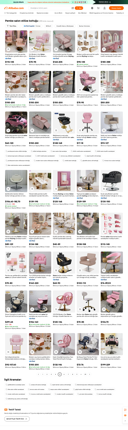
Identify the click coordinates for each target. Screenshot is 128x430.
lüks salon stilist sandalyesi (15, 389)
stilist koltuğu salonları (39, 151)
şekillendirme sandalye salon (15, 385)
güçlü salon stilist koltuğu (82, 389)
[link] (125, 410)
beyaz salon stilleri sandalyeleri (58, 389)
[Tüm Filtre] (11, 26)
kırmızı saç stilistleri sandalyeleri (70, 156)
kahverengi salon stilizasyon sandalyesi (18, 156)
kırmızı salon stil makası (36, 389)
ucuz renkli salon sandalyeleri (104, 389)
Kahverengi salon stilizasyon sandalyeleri (88, 385)
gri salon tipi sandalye (84, 394)
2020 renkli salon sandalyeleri (81, 151)
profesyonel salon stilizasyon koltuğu (18, 160)
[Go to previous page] (38, 374)
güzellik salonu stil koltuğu (89, 160)
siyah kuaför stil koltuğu (93, 156)
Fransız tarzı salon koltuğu (111, 160)
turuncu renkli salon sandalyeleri (40, 394)
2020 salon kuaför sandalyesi (105, 151)
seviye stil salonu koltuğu (37, 385)
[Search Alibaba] (50, 8)
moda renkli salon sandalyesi (15, 394)
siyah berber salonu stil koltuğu (60, 385)
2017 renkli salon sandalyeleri (45, 156)
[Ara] (79, 8)
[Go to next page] (90, 374)
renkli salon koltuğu (69, 160)
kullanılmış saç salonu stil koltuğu (17, 399)
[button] (72, 8)
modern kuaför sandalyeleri (64, 394)
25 (85, 374)
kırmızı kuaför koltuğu (104, 394)
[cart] (98, 8)
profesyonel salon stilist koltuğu (16, 151)
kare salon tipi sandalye (59, 151)
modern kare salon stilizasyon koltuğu (46, 160)
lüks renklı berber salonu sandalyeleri (18, 165)
